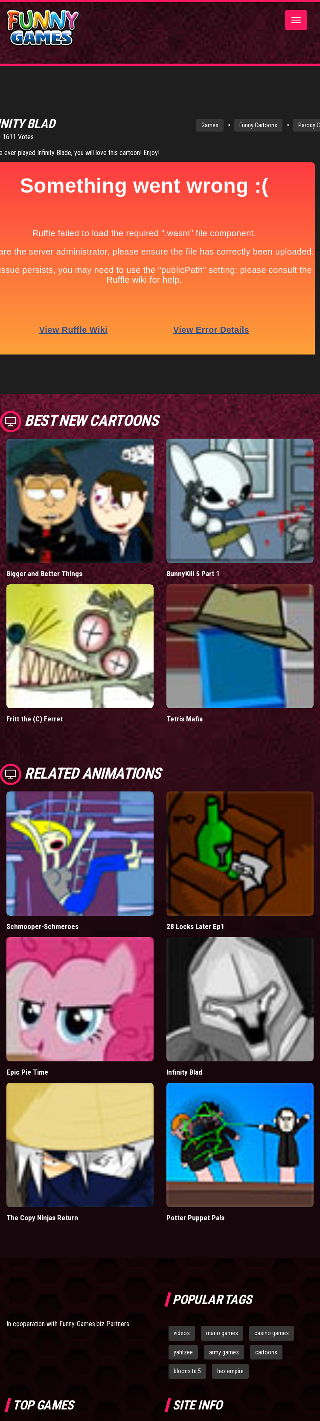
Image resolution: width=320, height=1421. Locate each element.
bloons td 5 (187, 1353)
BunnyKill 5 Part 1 (193, 555)
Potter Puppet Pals (195, 1199)
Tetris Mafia (184, 701)
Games (194, 125)
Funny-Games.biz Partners (94, 1306)
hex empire (230, 1353)
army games (224, 1334)
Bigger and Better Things (44, 555)
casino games (271, 1315)
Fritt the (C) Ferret (34, 701)
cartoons (266, 1334)
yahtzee (183, 1334)
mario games (222, 1315)
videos (182, 1315)
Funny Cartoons (243, 125)
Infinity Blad (184, 1054)
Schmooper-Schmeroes (42, 909)
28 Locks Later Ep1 (195, 909)
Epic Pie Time (27, 1054)
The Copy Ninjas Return (42, 1199)
